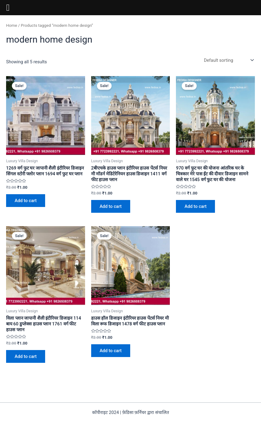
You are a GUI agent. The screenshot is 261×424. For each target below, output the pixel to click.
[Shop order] (228, 60)
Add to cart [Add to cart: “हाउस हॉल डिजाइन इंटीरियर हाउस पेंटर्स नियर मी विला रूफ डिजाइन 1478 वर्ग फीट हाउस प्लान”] (111, 350)
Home (11, 25)
